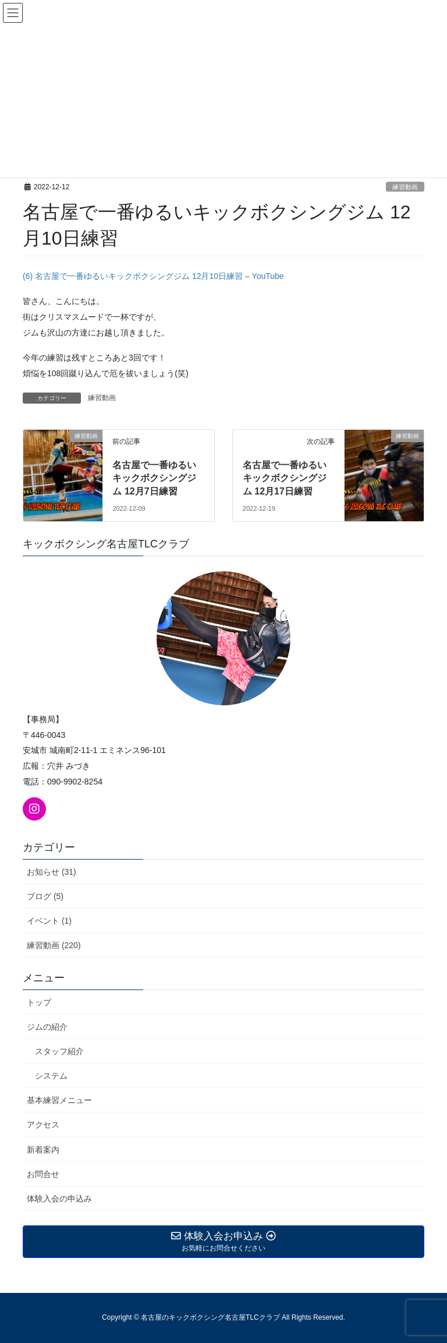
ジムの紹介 (47, 1026)
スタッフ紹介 (59, 1051)
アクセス (43, 1124)
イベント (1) (49, 920)
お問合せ (43, 1174)
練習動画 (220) (54, 945)
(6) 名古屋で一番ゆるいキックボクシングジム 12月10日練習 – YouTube (153, 276)
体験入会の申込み (59, 1198)
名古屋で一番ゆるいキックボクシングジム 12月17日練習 (285, 478)
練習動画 (405, 186)
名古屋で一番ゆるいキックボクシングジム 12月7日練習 (154, 478)
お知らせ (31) (51, 872)
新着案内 (43, 1149)
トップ (39, 1002)
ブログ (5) (45, 896)
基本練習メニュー (59, 1100)
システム (51, 1075)
